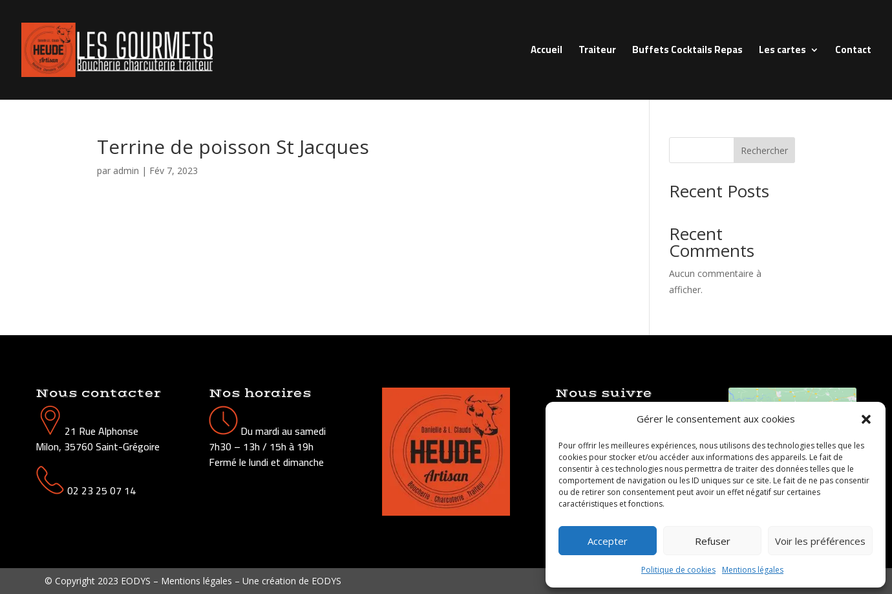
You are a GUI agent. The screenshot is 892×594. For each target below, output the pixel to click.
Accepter (608, 540)
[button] (866, 419)
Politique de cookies (678, 569)
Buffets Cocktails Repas (687, 52)
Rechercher (764, 150)
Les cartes (782, 52)
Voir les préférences (820, 540)
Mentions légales (752, 569)
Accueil (546, 52)
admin (126, 170)
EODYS (326, 581)
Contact (853, 52)
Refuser (712, 540)
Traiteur (597, 52)
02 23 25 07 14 (101, 490)
